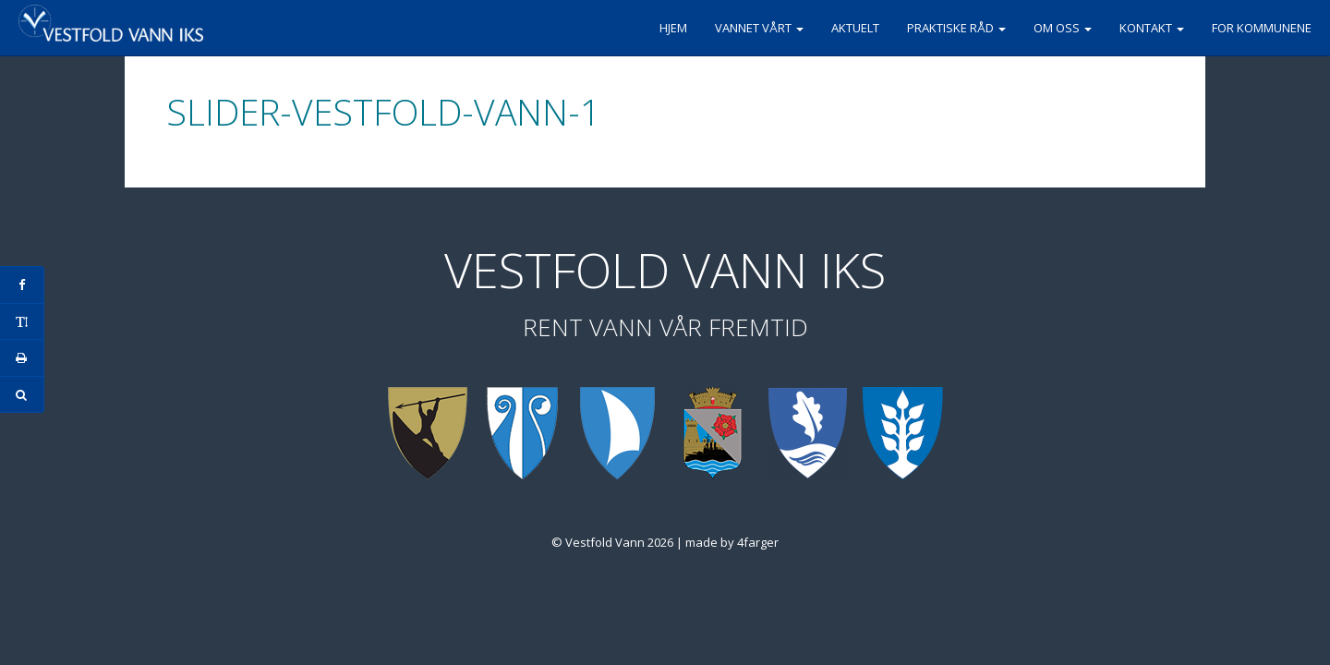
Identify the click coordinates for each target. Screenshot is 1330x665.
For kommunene (1262, 27)
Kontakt (1151, 27)
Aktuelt (855, 27)
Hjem (673, 27)
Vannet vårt (759, 27)
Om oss (1063, 27)
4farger (758, 542)
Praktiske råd (956, 27)
